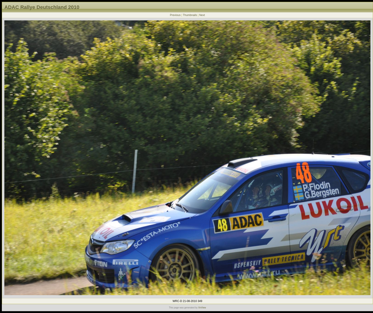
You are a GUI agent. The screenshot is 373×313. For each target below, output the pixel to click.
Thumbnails (190, 15)
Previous (175, 15)
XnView (202, 307)
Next (202, 15)
